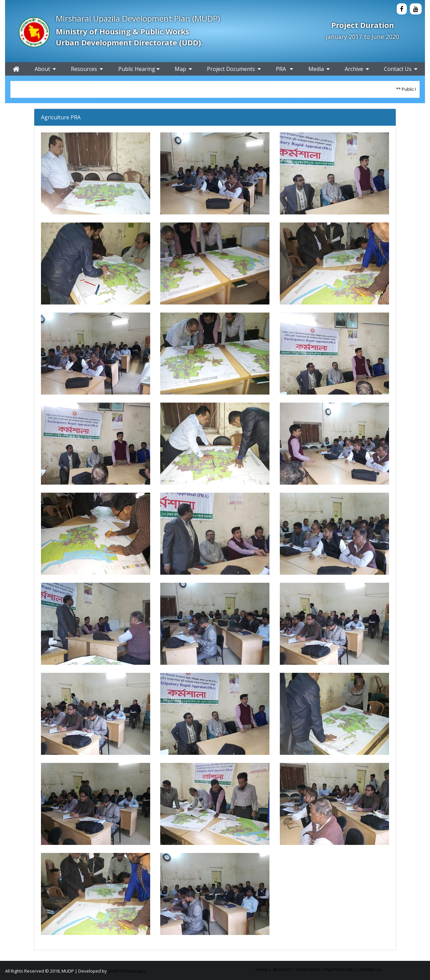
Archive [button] (357, 69)
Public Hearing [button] (139, 69)
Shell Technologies (127, 971)
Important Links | (341, 969)
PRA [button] (284, 69)
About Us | (283, 969)
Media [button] (319, 69)
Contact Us (370, 969)
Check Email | (309, 969)
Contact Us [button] (400, 69)
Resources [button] (87, 69)
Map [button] (183, 69)
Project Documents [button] (234, 69)
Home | (263, 969)
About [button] (45, 69)
